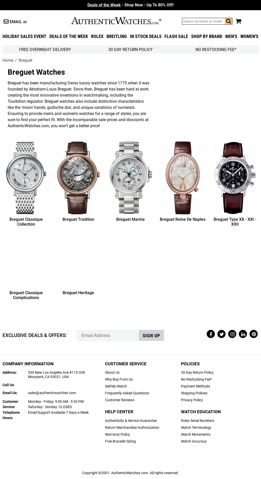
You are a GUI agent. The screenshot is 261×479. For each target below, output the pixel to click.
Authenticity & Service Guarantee (131, 421)
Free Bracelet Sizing (120, 441)
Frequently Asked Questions (127, 393)
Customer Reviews (119, 400)
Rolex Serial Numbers (197, 421)
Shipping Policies (194, 393)
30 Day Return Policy (197, 372)
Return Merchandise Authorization (132, 427)
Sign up (151, 335)
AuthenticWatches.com (122, 21)
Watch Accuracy (194, 441)
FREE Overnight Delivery (45, 49)
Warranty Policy (117, 434)
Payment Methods (195, 386)
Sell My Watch (116, 386)
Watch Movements (196, 434)
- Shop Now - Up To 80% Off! (130, 5)
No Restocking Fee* (215, 49)
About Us (112, 372)
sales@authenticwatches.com (52, 393)
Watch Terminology (196, 427)
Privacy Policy (192, 400)
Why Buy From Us (119, 379)
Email (16, 21)
